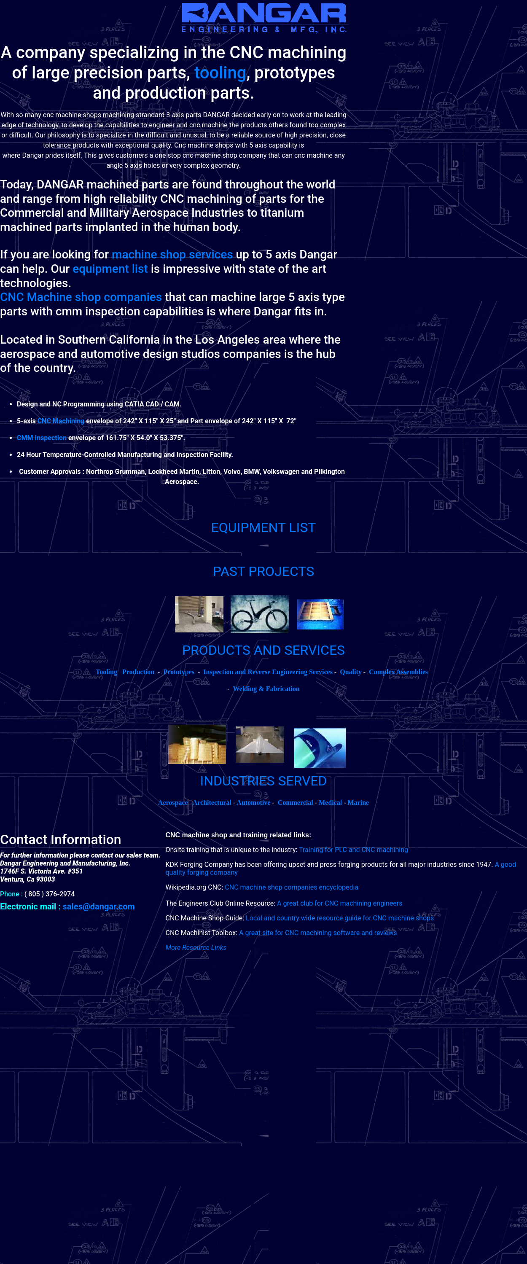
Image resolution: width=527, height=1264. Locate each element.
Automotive (253, 802)
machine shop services (172, 254)
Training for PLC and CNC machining (353, 850)
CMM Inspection (42, 438)
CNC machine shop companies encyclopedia (291, 887)
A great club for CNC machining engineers (339, 903)
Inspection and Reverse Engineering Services (268, 671)
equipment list (110, 269)
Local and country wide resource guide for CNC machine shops (340, 918)
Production (138, 671)
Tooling (106, 671)
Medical (330, 802)
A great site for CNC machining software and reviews (318, 933)
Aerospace (173, 802)
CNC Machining (61, 421)
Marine (358, 802)
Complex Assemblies (398, 671)
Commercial (295, 802)
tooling (220, 73)
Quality (351, 671)
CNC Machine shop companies (81, 297)
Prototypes (178, 671)
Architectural (212, 802)
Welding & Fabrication (266, 688)
